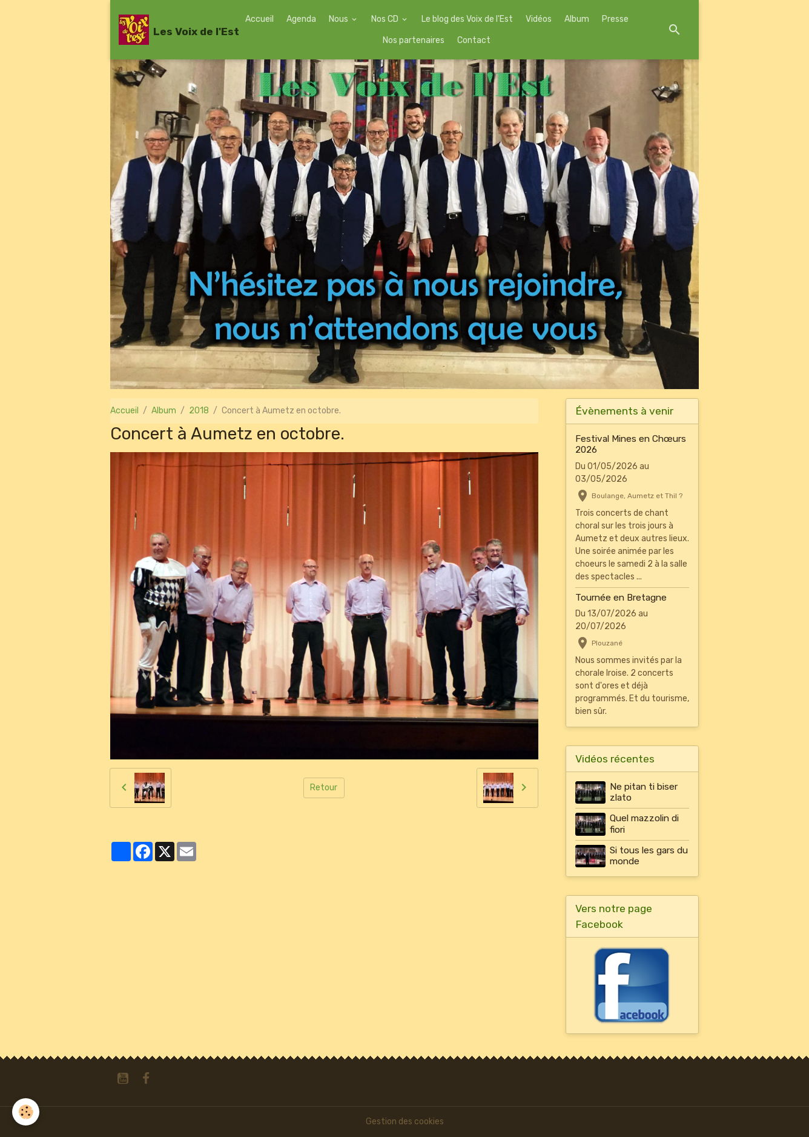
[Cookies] (25, 1111)
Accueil (259, 19)
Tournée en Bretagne (621, 597)
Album (576, 19)
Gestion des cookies (405, 1121)
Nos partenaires (413, 40)
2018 (199, 410)
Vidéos (539, 19)
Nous (339, 19)
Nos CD (385, 19)
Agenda (301, 19)
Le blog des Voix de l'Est (467, 19)
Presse (615, 19)
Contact (473, 40)
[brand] (169, 30)
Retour (323, 787)
